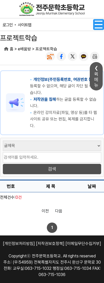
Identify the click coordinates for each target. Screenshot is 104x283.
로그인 (8, 24)
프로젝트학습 (46, 49)
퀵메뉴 (96, 79)
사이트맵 (24, 24)
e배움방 (24, 49)
